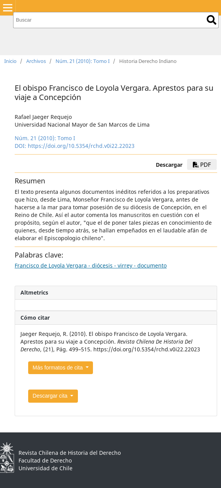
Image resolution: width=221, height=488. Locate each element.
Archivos (36, 61)
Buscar (211, 20)
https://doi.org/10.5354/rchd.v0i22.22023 (81, 145)
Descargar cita (51, 396)
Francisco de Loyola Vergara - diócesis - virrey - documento (91, 265)
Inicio (10, 61)
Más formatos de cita (58, 367)
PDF (202, 164)
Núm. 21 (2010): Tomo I (83, 61)
